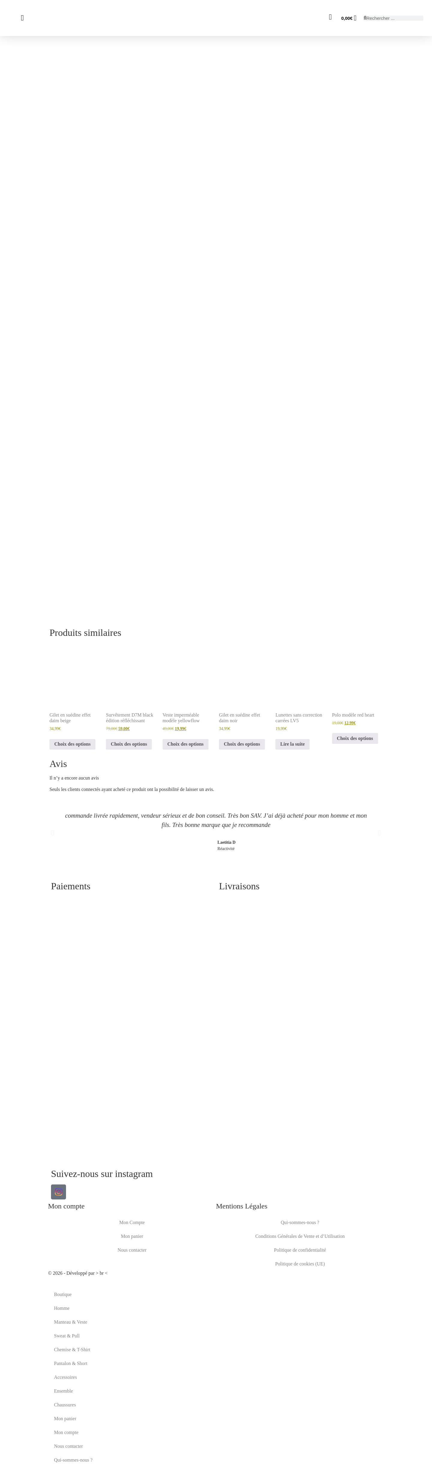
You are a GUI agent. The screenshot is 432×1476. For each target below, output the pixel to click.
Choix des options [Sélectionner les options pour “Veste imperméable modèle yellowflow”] (185, 744)
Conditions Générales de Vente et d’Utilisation (300, 1236)
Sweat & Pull (67, 1335)
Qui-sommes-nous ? (300, 1222)
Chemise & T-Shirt (72, 1349)
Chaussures (65, 1404)
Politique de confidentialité (300, 1250)
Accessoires (65, 1377)
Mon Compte (132, 1222)
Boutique (63, 1294)
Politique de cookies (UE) (300, 1263)
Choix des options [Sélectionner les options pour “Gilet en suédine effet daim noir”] (242, 744)
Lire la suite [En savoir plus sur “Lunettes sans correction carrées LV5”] (292, 744)
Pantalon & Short (70, 1363)
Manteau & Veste (70, 1322)
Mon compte (66, 1432)
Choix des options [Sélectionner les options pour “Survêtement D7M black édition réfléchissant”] (129, 744)
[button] (52, 832)
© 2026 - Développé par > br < (78, 1273)
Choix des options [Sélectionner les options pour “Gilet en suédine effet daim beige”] (72, 744)
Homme (62, 1308)
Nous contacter (132, 1250)
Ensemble (63, 1391)
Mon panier (132, 1236)
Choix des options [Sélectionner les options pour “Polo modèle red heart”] (355, 738)
